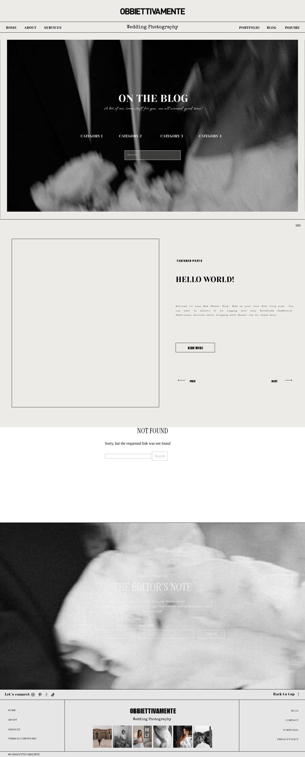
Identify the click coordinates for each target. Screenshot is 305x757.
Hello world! (205, 279)
